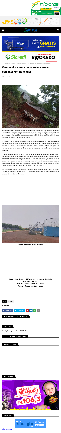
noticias (13, 63)
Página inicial (6, 63)
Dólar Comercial (7, 429)
